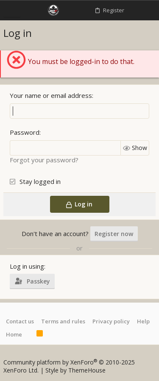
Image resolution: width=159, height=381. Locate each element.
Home (14, 334)
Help (143, 321)
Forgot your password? (44, 160)
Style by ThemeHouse (75, 370)
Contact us (20, 321)
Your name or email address (51, 95)
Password (24, 132)
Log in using (27, 266)
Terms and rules (63, 321)
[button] (11, 10)
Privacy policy (111, 321)
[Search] (148, 10)
